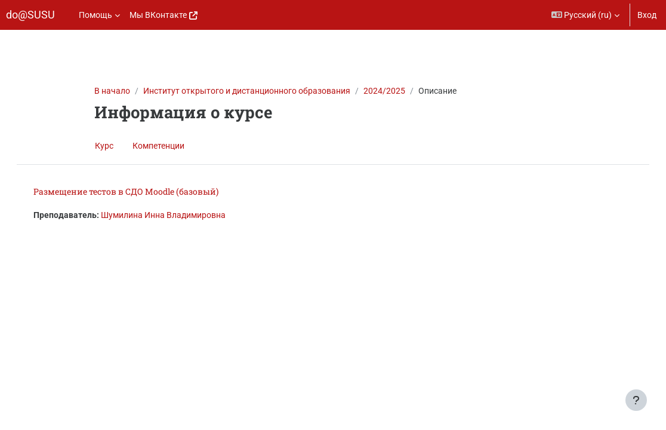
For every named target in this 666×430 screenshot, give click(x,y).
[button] (586, 15)
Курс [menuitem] (104, 145)
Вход (646, 15)
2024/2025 (384, 91)
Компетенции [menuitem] (158, 145)
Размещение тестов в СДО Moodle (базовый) (137, 191)
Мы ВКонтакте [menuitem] (158, 15)
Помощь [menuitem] (95, 15)
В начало (112, 91)
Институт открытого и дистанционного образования (246, 91)
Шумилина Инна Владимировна (175, 215)
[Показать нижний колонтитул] (636, 400)
